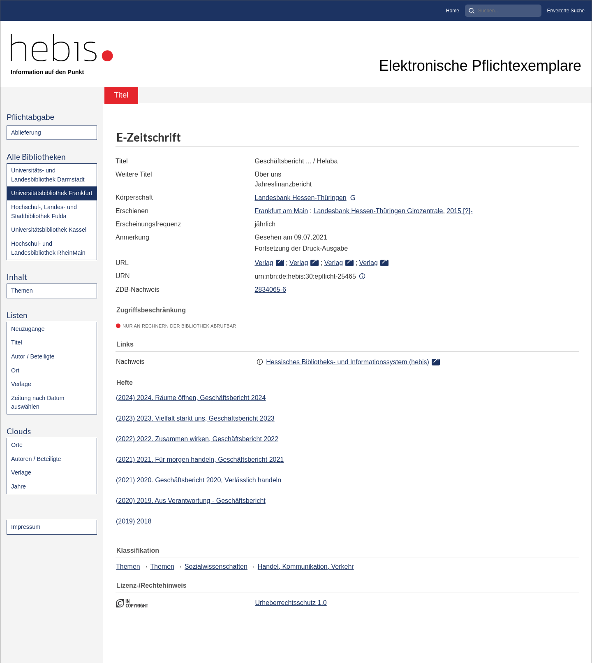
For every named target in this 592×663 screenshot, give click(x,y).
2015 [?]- (459, 210)
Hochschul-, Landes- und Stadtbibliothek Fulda (44, 211)
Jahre (18, 486)
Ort (15, 370)
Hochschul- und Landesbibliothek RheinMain (48, 248)
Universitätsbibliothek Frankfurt (51, 193)
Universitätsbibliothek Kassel (48, 229)
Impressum (25, 526)
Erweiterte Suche (566, 11)
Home (452, 11)
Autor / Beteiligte (33, 356)
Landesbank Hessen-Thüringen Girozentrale (378, 210)
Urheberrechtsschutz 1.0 (290, 602)
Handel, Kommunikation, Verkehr (306, 566)
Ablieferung (26, 132)
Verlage (21, 384)
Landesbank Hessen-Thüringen (300, 197)
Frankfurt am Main (281, 210)
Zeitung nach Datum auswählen (38, 402)
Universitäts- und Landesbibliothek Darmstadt (47, 175)
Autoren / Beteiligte (36, 459)
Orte (17, 445)
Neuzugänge (28, 329)
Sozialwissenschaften (216, 566)
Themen (22, 290)
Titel (16, 342)
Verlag (263, 262)
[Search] (503, 11)
